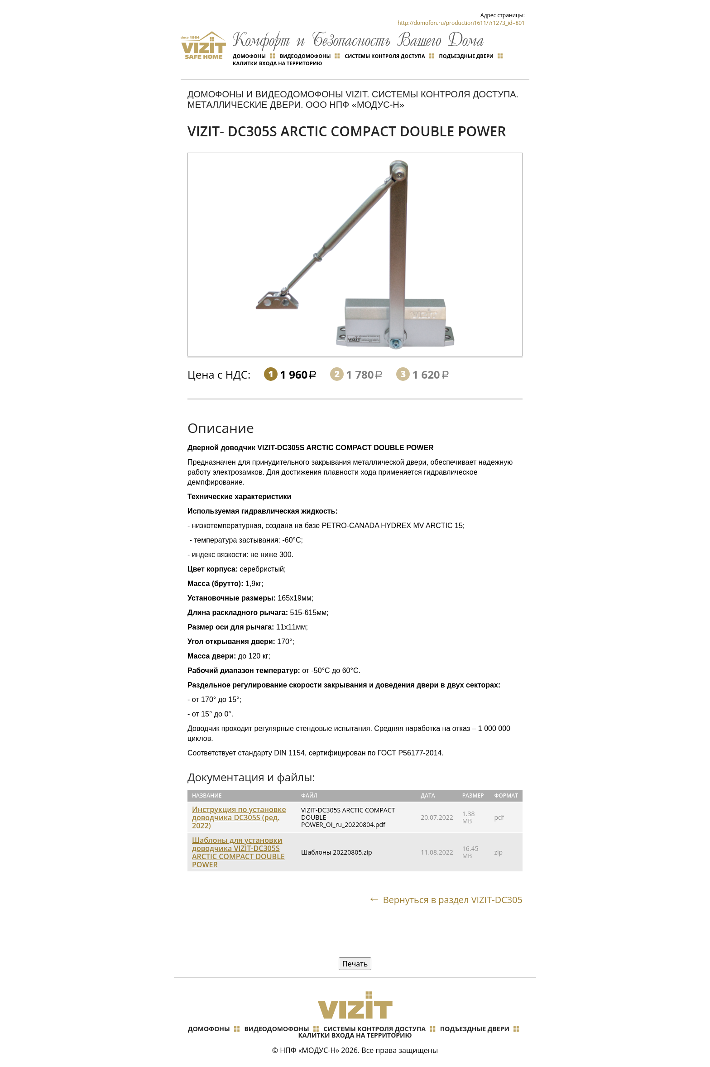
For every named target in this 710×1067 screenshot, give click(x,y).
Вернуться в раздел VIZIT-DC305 (453, 900)
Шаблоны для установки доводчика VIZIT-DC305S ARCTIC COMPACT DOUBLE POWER (238, 852)
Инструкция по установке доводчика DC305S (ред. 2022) (239, 817)
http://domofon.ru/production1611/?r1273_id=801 (461, 23)
